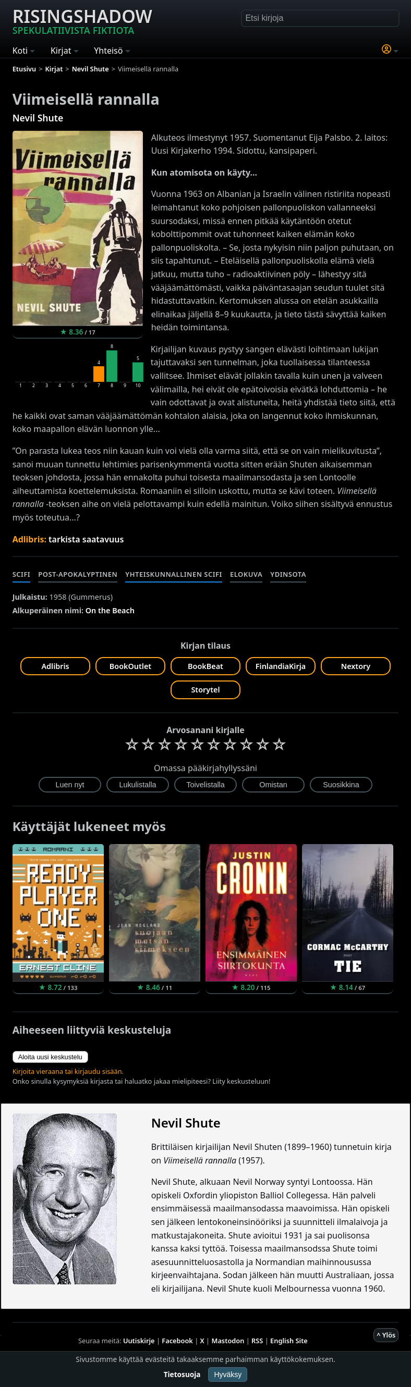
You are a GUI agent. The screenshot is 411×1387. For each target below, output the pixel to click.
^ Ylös (386, 1335)
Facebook (177, 1340)
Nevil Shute (38, 118)
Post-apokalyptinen (77, 574)
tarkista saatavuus (86, 539)
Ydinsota (288, 574)
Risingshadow (82, 20)
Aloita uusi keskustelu (50, 1057)
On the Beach (110, 610)
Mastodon (228, 1340)
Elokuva (246, 574)
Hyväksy (227, 1374)
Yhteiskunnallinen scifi (173, 574)
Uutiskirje (139, 1340)
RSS (257, 1340)
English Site (289, 1340)
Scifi (22, 574)
